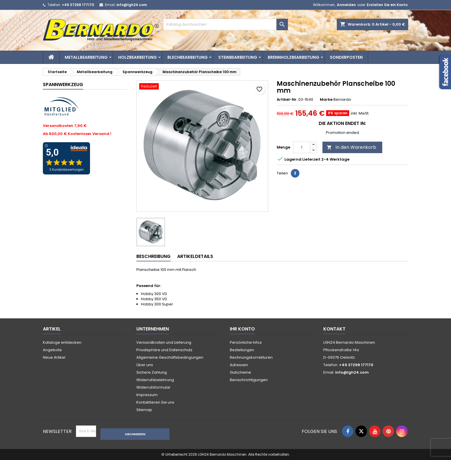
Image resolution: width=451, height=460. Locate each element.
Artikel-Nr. (287, 99)
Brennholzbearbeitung (293, 57)
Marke (326, 99)
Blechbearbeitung (187, 57)
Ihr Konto (242, 329)
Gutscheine (240, 372)
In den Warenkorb (351, 147)
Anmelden (346, 4)
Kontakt (334, 329)
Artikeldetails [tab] (195, 256)
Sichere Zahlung (151, 372)
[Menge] (301, 147)
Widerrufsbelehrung (155, 380)
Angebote (52, 350)
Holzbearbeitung (137, 57)
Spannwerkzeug (63, 84)
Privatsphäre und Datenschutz (164, 350)
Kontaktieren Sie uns (155, 402)
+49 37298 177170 (78, 4)
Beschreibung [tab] (153, 256)
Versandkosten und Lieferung (163, 342)
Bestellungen (242, 350)
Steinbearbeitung (237, 57)
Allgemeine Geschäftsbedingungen (169, 357)
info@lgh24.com (131, 4)
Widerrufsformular (153, 387)
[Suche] (225, 24)
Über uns (144, 365)
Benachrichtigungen (249, 380)
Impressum (147, 395)
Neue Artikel (54, 357)
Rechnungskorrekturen (251, 357)
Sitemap (144, 410)
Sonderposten (346, 57)
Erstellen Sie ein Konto (387, 4)
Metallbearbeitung (86, 57)
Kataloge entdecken (62, 342)
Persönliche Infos (246, 342)
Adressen (239, 365)
